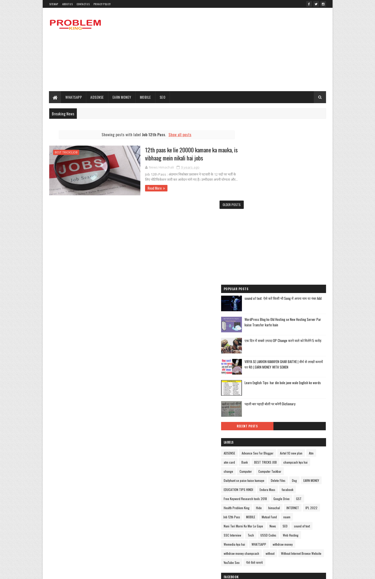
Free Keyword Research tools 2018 (285, 424)
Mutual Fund (268, 452)
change (310, 388)
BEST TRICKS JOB (66, 152)
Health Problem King (293, 433)
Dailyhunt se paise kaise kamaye (266, 406)
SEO (163, 97)
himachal (251, 442)
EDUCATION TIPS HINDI (282, 415)
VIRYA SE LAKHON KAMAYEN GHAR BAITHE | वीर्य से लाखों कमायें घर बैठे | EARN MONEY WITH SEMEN (296, 283)
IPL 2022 (289, 442)
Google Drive (254, 433)
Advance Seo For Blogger (279, 370)
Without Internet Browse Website (281, 497)
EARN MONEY (122, 97)
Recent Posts (263, 343)
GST (271, 433)
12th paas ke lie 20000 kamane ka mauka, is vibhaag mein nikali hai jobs (181, 154)
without (250, 497)
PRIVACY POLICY (102, 4)
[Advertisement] (231, 49)
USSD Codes (313, 470)
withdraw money (256, 488)
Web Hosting (253, 479)
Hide (315, 433)
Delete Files (300, 406)
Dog (316, 406)
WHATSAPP (74, 97)
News (294, 461)
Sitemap (53, 4)
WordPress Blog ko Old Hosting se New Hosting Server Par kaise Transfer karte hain (296, 238)
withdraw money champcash (290, 488)
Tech (295, 470)
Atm (276, 379)
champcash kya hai (287, 388)
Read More (142, 188)
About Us (67, 4)
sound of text (253, 470)
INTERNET (270, 442)
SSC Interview (276, 470)
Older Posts (221, 204)
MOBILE (145, 97)
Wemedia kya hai (278, 479)
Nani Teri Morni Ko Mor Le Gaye (265, 461)
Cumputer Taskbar (275, 397)
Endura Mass (311, 415)
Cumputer (252, 397)
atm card (291, 379)
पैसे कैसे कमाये (276, 506)
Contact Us (83, 4)
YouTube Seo (253, 506)
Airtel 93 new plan (257, 379)
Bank (306, 379)
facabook (251, 424)
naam (286, 452)
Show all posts (174, 134)
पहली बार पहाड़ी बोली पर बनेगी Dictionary (291, 320)
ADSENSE (97, 97)
